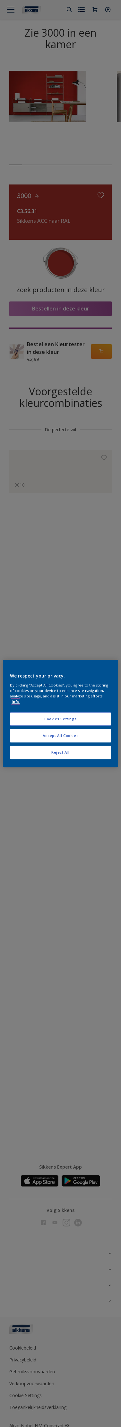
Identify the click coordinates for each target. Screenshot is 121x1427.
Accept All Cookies (60, 735)
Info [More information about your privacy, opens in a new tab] (16, 701)
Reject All (60, 752)
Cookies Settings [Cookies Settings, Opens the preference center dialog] (60, 718)
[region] (60, 713)
